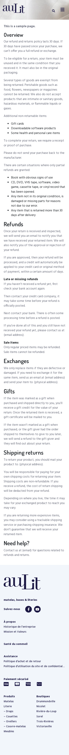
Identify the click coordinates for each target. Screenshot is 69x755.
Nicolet (40, 706)
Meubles (9, 731)
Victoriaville (44, 726)
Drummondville (45, 701)
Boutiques (43, 697)
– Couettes (10, 717)
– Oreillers (10, 722)
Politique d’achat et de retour (22, 661)
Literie (8, 706)
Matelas (9, 701)
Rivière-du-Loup (46, 711)
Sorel (39, 717)
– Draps (8, 711)
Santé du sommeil (15, 644)
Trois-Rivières (45, 722)
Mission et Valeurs (15, 632)
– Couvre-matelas (15, 726)
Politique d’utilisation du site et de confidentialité (34, 666)
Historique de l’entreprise (20, 627)
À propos (10, 622)
